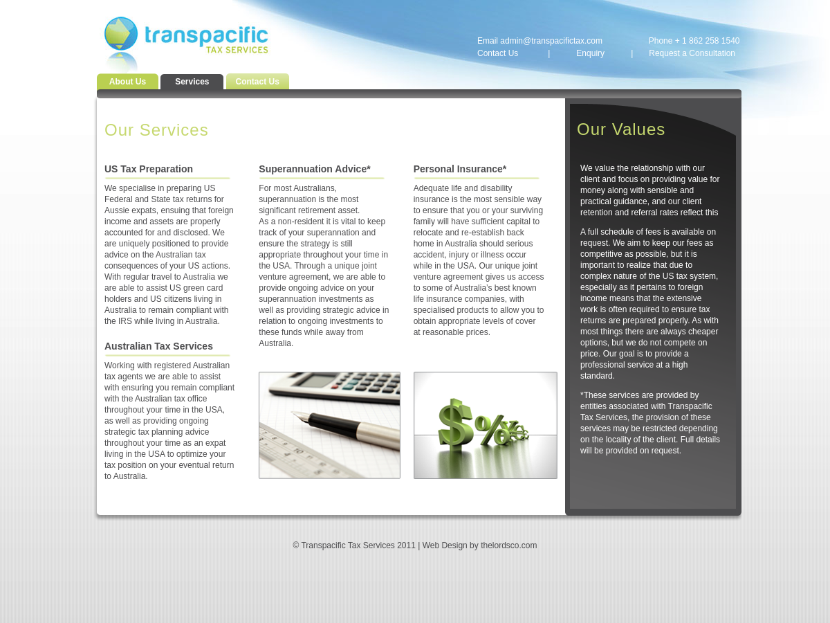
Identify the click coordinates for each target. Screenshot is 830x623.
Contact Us (497, 53)
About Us (127, 82)
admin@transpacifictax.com (551, 41)
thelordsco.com (509, 545)
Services (192, 82)
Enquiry (590, 53)
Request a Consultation (692, 53)
